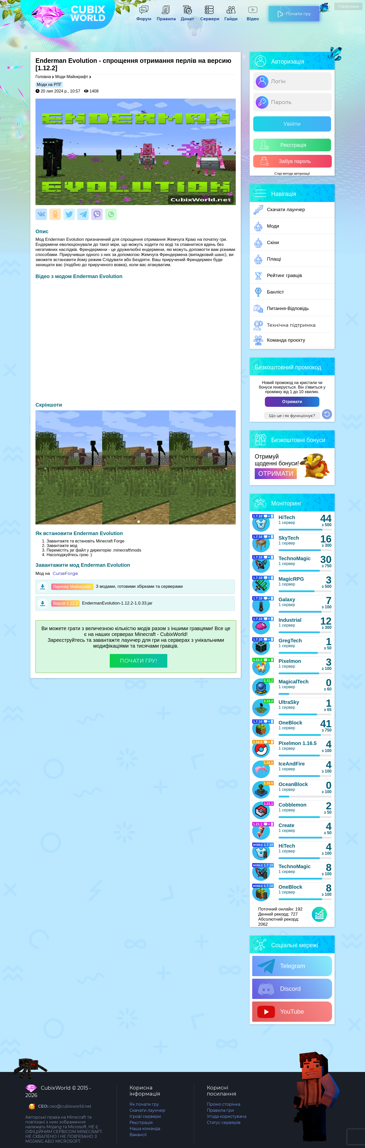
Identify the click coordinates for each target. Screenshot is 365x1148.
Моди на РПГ (49, 84)
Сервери (209, 16)
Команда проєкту (279, 340)
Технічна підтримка (284, 325)
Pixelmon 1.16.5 (298, 743)
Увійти (292, 124)
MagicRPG (291, 579)
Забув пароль (285, 161)
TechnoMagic (295, 558)
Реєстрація (283, 145)
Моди (266, 226)
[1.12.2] (46, 67)
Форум (144, 16)
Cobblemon (292, 805)
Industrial (290, 620)
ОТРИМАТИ (275, 473)
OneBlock (290, 722)
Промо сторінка (223, 1104)
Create (286, 825)
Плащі (267, 259)
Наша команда (145, 1128)
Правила (165, 16)
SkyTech (289, 538)
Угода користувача (226, 1116)
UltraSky (289, 702)
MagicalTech (294, 681)
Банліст (268, 292)
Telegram (281, 966)
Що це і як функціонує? (292, 415)
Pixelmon (290, 661)
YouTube (280, 1012)
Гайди (231, 16)
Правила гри (220, 1110)
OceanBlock (293, 784)
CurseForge (65, 573)
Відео (253, 16)
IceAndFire (292, 764)
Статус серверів (224, 1122)
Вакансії (138, 1134)
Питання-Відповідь (281, 309)
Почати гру (294, 11)
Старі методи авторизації (292, 173)
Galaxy (287, 599)
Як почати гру (144, 1104)
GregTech (290, 640)
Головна (43, 77)
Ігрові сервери (145, 1116)
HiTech (287, 517)
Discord (279, 989)
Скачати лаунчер (279, 210)
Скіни (266, 243)
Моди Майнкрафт (71, 77)
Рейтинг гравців (277, 276)
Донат (187, 16)
